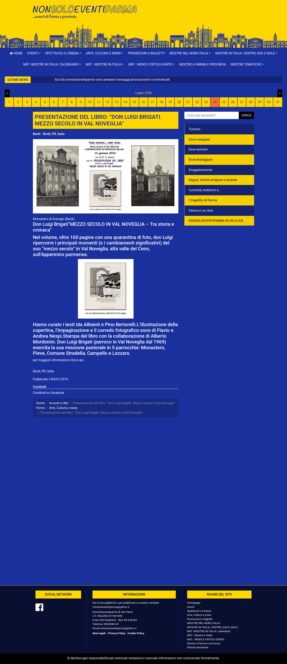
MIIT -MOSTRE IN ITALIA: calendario (209, 631)
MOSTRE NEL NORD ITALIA (203, 623)
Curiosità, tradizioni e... (205, 190)
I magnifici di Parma (203, 200)
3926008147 (111, 624)
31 (278, 102)
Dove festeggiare (201, 159)
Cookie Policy (136, 633)
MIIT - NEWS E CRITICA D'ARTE (205, 639)
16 (143, 102)
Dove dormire (198, 149)
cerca (246, 115)
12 (107, 102)
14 (125, 102)
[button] (34, 53)
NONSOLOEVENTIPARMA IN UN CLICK (216, 221)
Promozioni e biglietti (146, 53)
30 (268, 102)
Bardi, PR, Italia (43, 371)
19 (170, 102)
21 (188, 102)
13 (116, 102)
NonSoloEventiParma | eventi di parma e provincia (87, 11)
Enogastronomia (200, 170)
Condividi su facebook (48, 393)
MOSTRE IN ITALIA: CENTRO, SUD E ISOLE (212, 627)
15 (134, 102)
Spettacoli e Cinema (199, 610)
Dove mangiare (199, 139)
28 (251, 102)
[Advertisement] (200, 16)
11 (98, 102)
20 (179, 102)
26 (233, 102)
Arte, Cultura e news (199, 614)
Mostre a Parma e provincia (202, 64)
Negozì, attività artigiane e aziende (213, 180)
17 (152, 102)
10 (89, 102)
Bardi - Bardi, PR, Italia (49, 134)
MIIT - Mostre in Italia (199, 635)
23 (206, 102)
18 (161, 102)
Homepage (193, 602)
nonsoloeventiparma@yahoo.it (110, 606)
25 (224, 102)
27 (242, 102)
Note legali (99, 633)
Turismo (194, 129)
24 (215, 102)
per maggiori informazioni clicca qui (58, 360)
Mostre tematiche (197, 647)
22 (197, 102)
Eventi (191, 606)
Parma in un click (201, 210)
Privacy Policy (116, 633)
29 (259, 102)
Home (16, 53)
